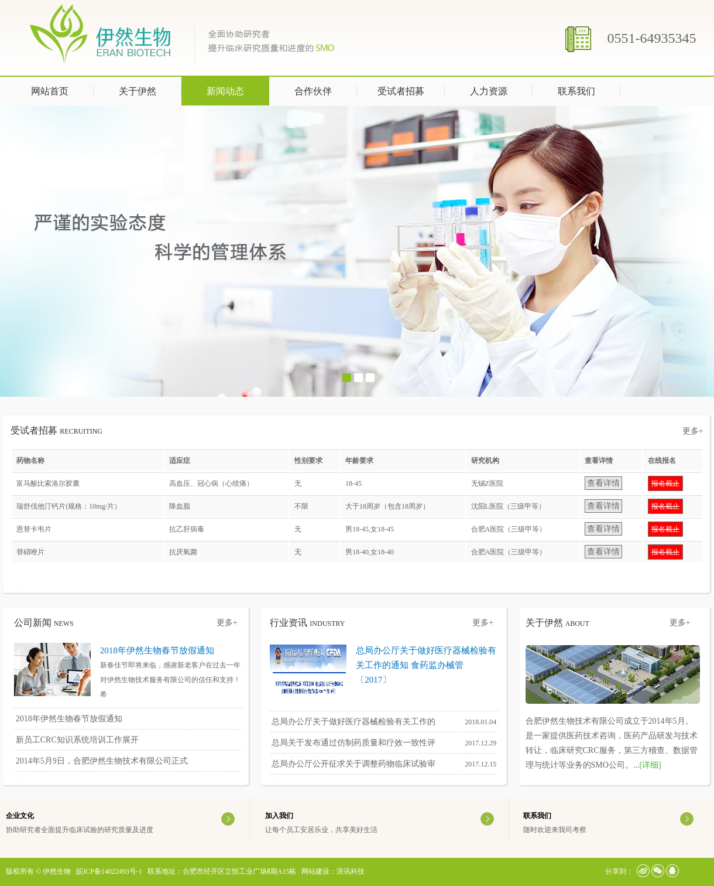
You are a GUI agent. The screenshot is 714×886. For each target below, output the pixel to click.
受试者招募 (400, 91)
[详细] (650, 765)
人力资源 (499, 90)
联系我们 (576, 91)
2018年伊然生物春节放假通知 (157, 650)
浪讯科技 (351, 871)
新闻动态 (236, 90)
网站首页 (49, 91)
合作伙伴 (313, 91)
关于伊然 (148, 90)
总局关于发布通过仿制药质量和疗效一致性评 (353, 742)
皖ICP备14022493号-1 (109, 871)
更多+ (692, 431)
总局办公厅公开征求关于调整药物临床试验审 (353, 763)
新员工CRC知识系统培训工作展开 (77, 739)
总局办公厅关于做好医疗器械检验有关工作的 (353, 721)
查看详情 (603, 483)
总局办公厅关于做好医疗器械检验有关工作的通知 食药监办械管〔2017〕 (426, 665)
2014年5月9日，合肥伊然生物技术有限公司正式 (102, 760)
